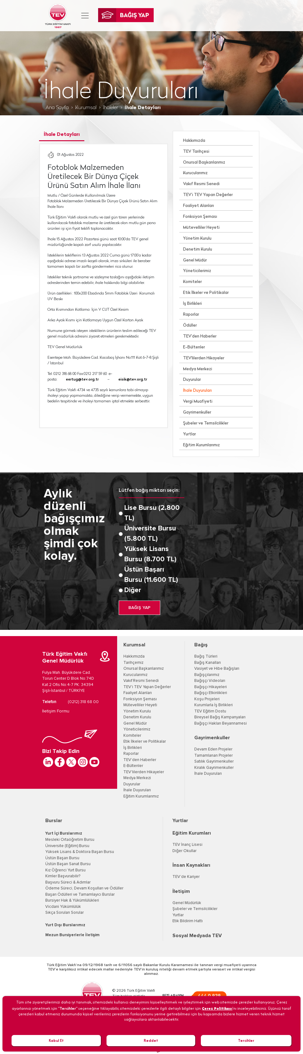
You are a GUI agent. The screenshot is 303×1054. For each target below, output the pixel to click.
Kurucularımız (195, 173)
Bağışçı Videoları (209, 681)
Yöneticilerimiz (197, 271)
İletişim (181, 891)
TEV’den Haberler (199, 336)
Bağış (201, 644)
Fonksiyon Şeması (200, 217)
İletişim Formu (55, 711)
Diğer (132, 590)
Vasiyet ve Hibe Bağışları (216, 669)
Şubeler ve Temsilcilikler (205, 423)
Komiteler (192, 282)
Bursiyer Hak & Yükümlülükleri (72, 900)
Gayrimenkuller (197, 412)
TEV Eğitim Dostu (210, 711)
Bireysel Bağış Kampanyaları (220, 717)
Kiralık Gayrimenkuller (214, 768)
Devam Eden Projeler (213, 749)
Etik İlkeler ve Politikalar (206, 293)
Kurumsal (86, 107)
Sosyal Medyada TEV (197, 935)
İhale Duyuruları (197, 391)
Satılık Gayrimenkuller (214, 761)
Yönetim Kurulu (197, 239)
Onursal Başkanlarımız (204, 162)
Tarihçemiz (133, 663)
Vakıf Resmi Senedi (201, 184)
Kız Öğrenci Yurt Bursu (65, 870)
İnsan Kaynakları (191, 865)
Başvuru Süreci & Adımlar (68, 882)
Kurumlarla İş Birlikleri (213, 705)
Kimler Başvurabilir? (62, 876)
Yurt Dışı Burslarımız (65, 925)
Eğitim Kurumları (191, 833)
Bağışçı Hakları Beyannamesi (220, 723)
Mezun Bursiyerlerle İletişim (72, 935)
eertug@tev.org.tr (82, 379)
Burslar (53, 820)
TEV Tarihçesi (196, 152)
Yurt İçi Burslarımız (63, 833)
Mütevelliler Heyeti (201, 228)
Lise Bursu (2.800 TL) (152, 513)
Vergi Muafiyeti (197, 402)
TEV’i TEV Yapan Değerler (208, 195)
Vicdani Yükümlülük (63, 907)
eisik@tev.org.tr (132, 379)
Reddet (151, 1040)
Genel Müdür (195, 260)
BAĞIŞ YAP (139, 608)
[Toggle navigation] (85, 15)
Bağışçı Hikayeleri (210, 687)
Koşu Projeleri (207, 699)
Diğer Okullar (184, 851)
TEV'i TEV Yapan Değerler (147, 687)
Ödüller (190, 325)
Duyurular (192, 380)
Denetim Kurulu (197, 249)
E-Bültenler (194, 347)
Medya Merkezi (197, 369)
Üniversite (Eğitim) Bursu (67, 846)
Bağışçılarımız (206, 675)
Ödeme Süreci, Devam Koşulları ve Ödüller (84, 888)
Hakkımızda (194, 141)
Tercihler (246, 1040)
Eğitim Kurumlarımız (201, 445)
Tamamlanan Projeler (213, 756)
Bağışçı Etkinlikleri (210, 693)
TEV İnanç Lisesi (187, 845)
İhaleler (110, 107)
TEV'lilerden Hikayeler (203, 358)
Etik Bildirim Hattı (187, 921)
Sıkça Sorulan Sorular (64, 913)
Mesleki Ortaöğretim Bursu (69, 840)
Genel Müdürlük (186, 903)
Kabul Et (56, 1040)
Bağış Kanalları (207, 663)
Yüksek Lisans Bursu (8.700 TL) (150, 554)
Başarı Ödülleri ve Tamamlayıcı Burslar (80, 895)
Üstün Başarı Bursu (62, 858)
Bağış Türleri (205, 656)
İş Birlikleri (192, 304)
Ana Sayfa (57, 107)
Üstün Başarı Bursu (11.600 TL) (151, 574)
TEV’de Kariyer (186, 877)
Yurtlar (189, 434)
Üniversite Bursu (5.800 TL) (150, 533)
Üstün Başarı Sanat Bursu (68, 864)
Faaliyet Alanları (198, 206)
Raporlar (191, 315)
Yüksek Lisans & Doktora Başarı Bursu (79, 852)
